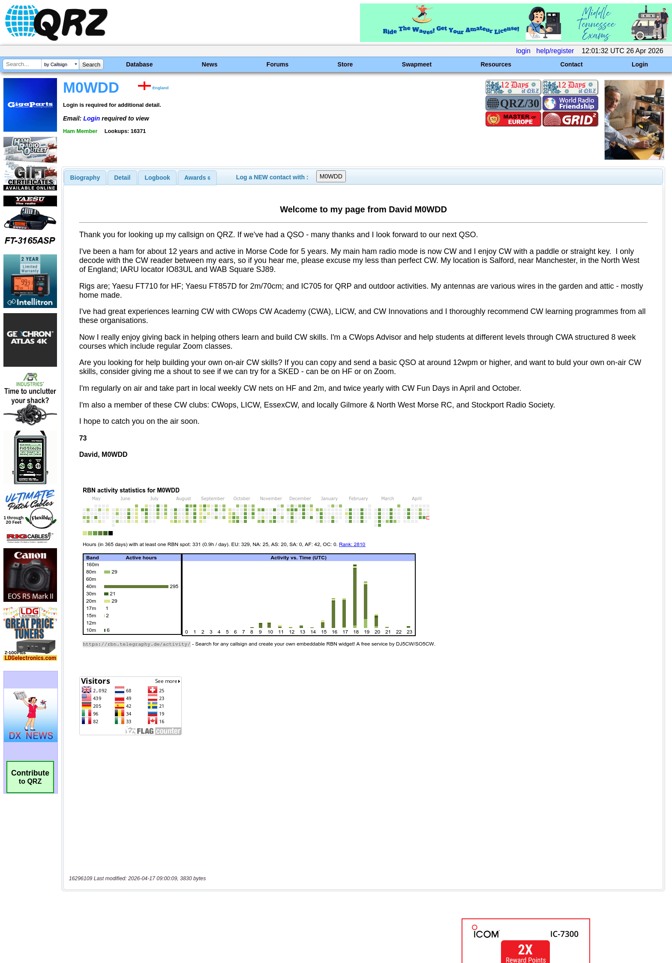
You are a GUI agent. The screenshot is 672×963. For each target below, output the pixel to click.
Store (345, 64)
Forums (277, 64)
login (523, 50)
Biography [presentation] (85, 177)
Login (640, 64)
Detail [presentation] (122, 177)
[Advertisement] (231, 873)
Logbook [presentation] (157, 177)
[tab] (85, 177)
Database (139, 64)
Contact (571, 64)
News (210, 64)
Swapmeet (417, 64)
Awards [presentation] (197, 177)
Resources (495, 64)
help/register (555, 50)
